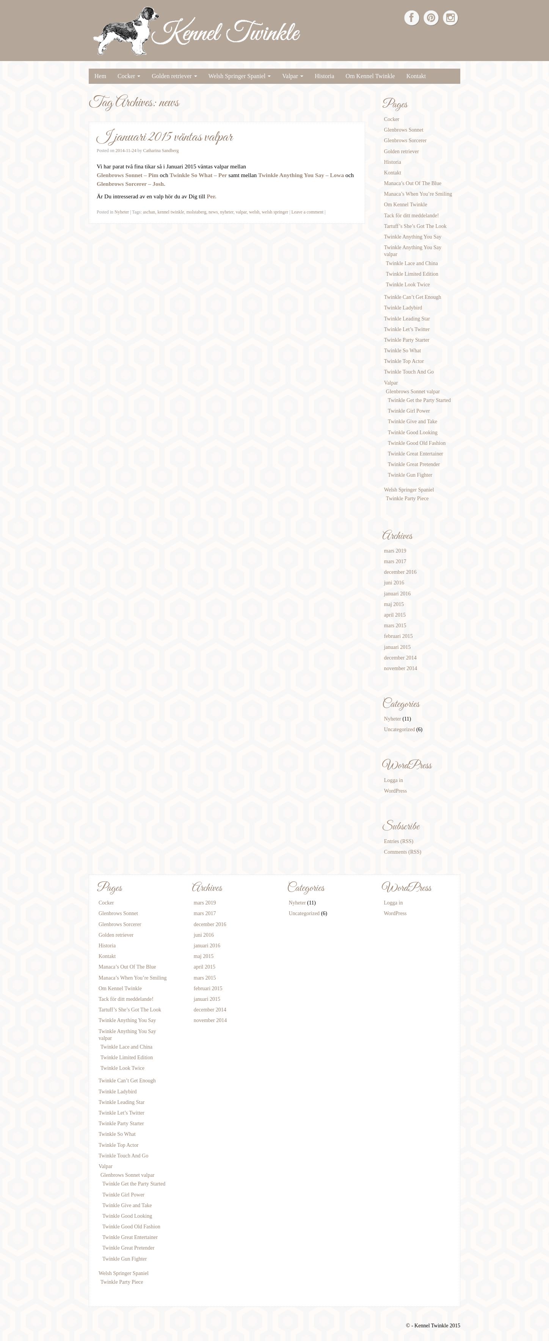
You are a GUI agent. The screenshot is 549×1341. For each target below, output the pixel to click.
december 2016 (400, 572)
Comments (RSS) (402, 852)
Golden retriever (174, 76)
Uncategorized (399, 729)
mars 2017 (395, 561)
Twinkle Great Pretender (414, 464)
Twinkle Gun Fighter (410, 475)
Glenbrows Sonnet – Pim (127, 175)
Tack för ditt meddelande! (411, 215)
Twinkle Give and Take (412, 421)
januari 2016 (397, 594)
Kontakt (416, 76)
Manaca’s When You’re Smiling (418, 194)
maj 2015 (394, 604)
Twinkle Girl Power (409, 411)
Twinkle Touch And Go (409, 372)
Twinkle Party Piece (407, 498)
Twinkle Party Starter (407, 340)
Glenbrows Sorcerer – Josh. (131, 184)
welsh (254, 212)
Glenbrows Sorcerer (405, 140)
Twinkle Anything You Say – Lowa (301, 175)
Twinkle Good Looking (413, 432)
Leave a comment (308, 212)
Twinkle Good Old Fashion (417, 443)
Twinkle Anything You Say (412, 237)
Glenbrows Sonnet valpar (413, 391)
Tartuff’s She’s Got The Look (415, 226)
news (213, 212)
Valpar (292, 76)
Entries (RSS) (398, 841)
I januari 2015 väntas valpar (164, 137)
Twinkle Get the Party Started (419, 400)
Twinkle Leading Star (407, 319)
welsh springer (275, 212)
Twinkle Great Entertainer (415, 454)
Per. (211, 196)
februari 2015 (398, 636)
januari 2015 (397, 647)
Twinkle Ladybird (403, 308)
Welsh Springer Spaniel (240, 76)
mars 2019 (395, 551)
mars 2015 (395, 625)
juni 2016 (394, 583)
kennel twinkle (170, 212)
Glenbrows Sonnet (404, 130)
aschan (149, 212)
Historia (324, 76)
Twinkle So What (402, 350)
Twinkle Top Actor (404, 361)
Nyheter (122, 212)
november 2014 (400, 668)
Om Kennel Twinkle (370, 76)
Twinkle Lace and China (412, 263)
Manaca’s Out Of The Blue (412, 183)
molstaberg (197, 212)
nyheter (226, 212)
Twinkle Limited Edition (412, 274)
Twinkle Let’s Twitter (407, 329)
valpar (241, 212)
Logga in (393, 780)
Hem (100, 76)
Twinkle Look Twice (408, 284)
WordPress (395, 791)
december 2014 (400, 658)
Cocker (129, 76)
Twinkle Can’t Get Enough (412, 297)
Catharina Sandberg (161, 150)
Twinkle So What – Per (198, 175)
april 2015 (395, 615)
